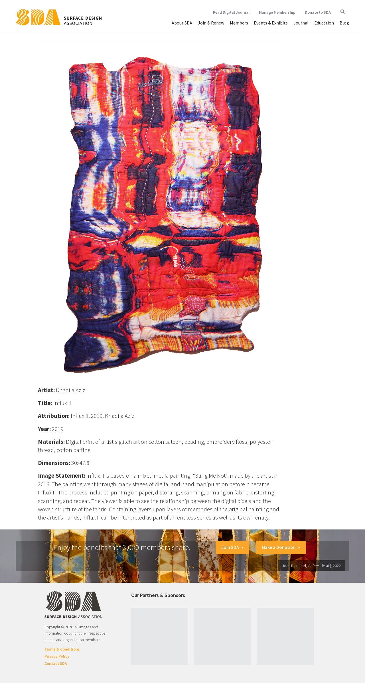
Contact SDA (55, 663)
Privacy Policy (56, 656)
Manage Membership (277, 12)
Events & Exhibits (271, 23)
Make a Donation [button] (281, 547)
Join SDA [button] (232, 547)
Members (239, 23)
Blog (344, 23)
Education (324, 23)
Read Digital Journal (231, 12)
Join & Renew (211, 23)
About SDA (182, 23)
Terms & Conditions (62, 649)
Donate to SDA (318, 12)
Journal (301, 23)
